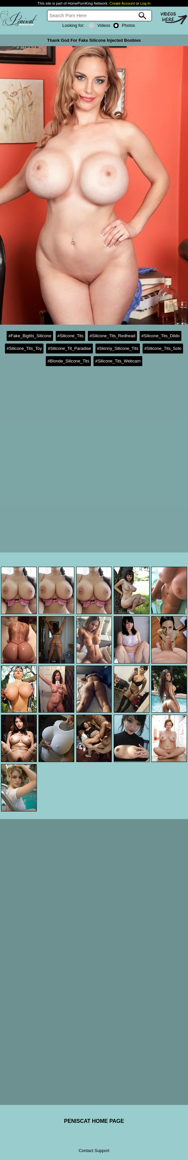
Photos (124, 25)
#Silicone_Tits (70, 335)
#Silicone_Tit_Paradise (69, 348)
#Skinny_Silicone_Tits (118, 348)
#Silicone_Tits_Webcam (118, 360)
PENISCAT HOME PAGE (94, 1121)
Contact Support (94, 1150)
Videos (99, 25)
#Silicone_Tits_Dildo (160, 335)
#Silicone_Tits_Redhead (112, 335)
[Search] (99, 15)
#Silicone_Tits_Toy (24, 348)
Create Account (122, 3)
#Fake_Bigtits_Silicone (29, 335)
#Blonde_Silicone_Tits (68, 360)
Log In (145, 3)
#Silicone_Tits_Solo (162, 348)
